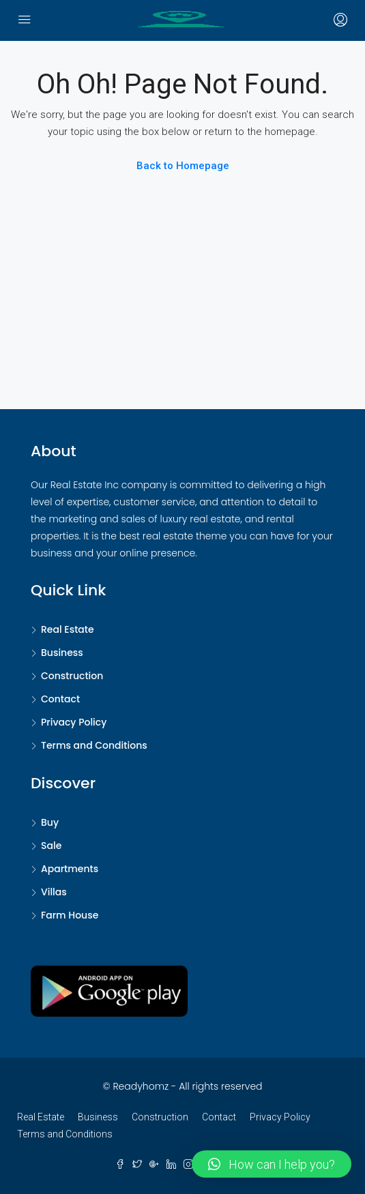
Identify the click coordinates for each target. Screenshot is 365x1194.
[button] (271, 1164)
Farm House (69, 915)
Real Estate (67, 629)
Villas (54, 892)
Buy (50, 822)
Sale (51, 845)
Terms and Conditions (94, 745)
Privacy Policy (73, 722)
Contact (60, 699)
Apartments (69, 869)
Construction (72, 676)
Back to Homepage (182, 166)
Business (62, 652)
